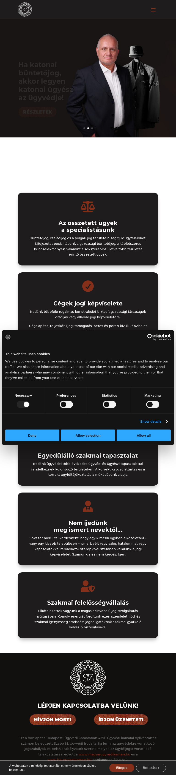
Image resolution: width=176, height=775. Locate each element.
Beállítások (151, 768)
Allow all (144, 435)
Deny (32, 435)
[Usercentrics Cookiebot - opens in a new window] (151, 337)
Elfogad (121, 768)
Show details (151, 421)
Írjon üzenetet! (121, 719)
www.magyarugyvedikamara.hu (104, 754)
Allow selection (87, 435)
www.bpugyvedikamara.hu (69, 760)
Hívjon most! (52, 719)
